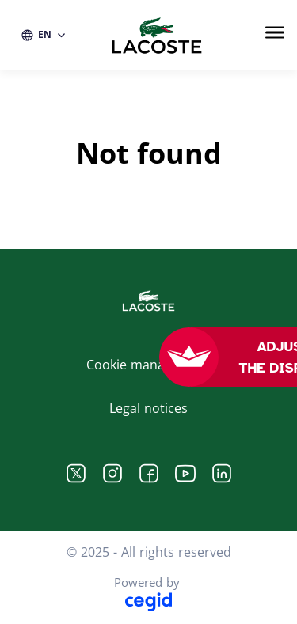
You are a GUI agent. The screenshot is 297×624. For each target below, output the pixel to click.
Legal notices (148, 408)
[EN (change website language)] (44, 34)
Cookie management (148, 364)
